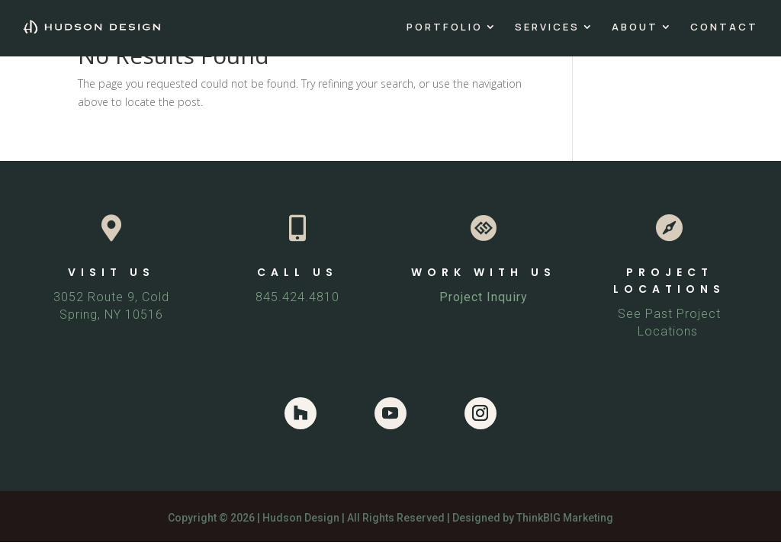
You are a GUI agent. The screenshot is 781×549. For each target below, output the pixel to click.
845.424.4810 (297, 297)
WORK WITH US (483, 272)
